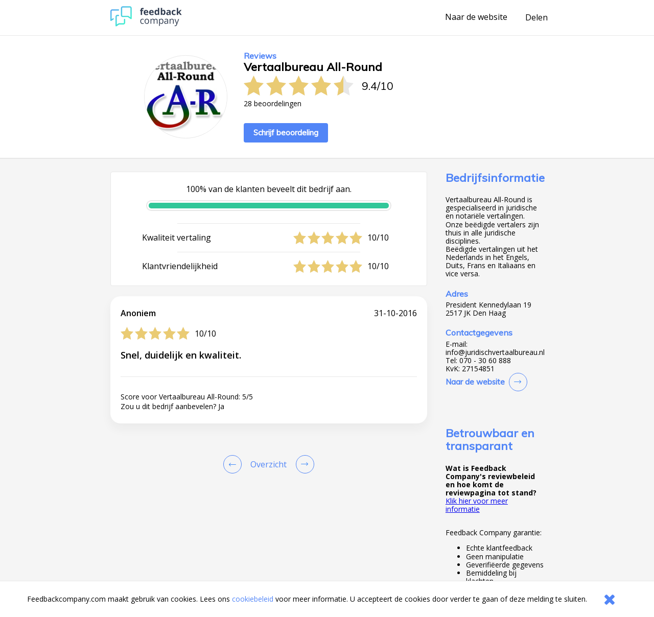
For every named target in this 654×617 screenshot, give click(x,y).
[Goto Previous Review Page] (234, 464)
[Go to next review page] (303, 464)
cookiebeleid (252, 599)
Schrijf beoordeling (285, 132)
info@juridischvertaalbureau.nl (495, 352)
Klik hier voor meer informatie (477, 505)
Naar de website (476, 17)
